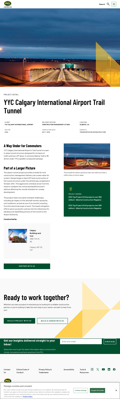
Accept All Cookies (97, 390)
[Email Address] (81, 341)
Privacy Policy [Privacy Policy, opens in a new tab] (27, 396)
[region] (60, 390)
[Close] (116, 390)
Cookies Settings (80, 390)
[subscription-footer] (110, 341)
